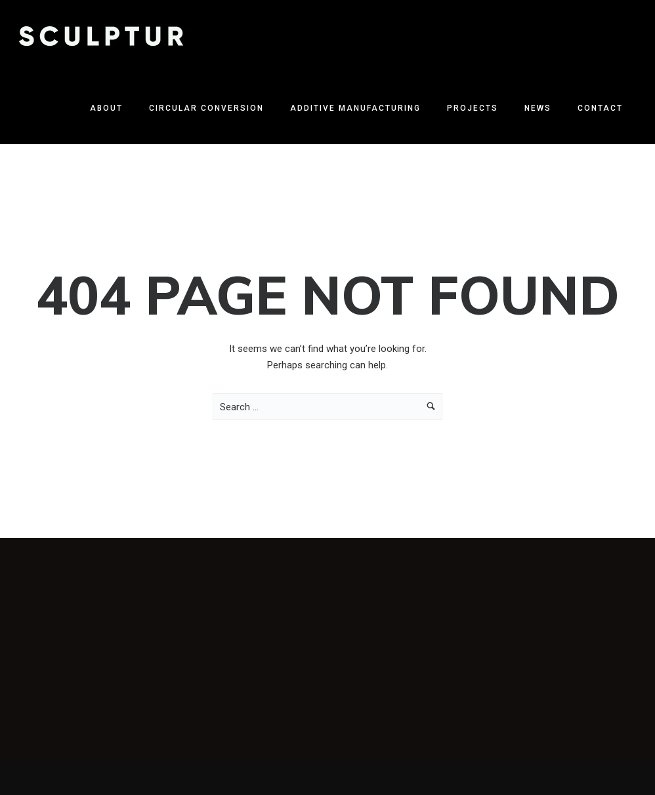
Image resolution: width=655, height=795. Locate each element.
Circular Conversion (206, 108)
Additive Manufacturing (355, 108)
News (537, 108)
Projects (472, 108)
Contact (600, 108)
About (106, 108)
